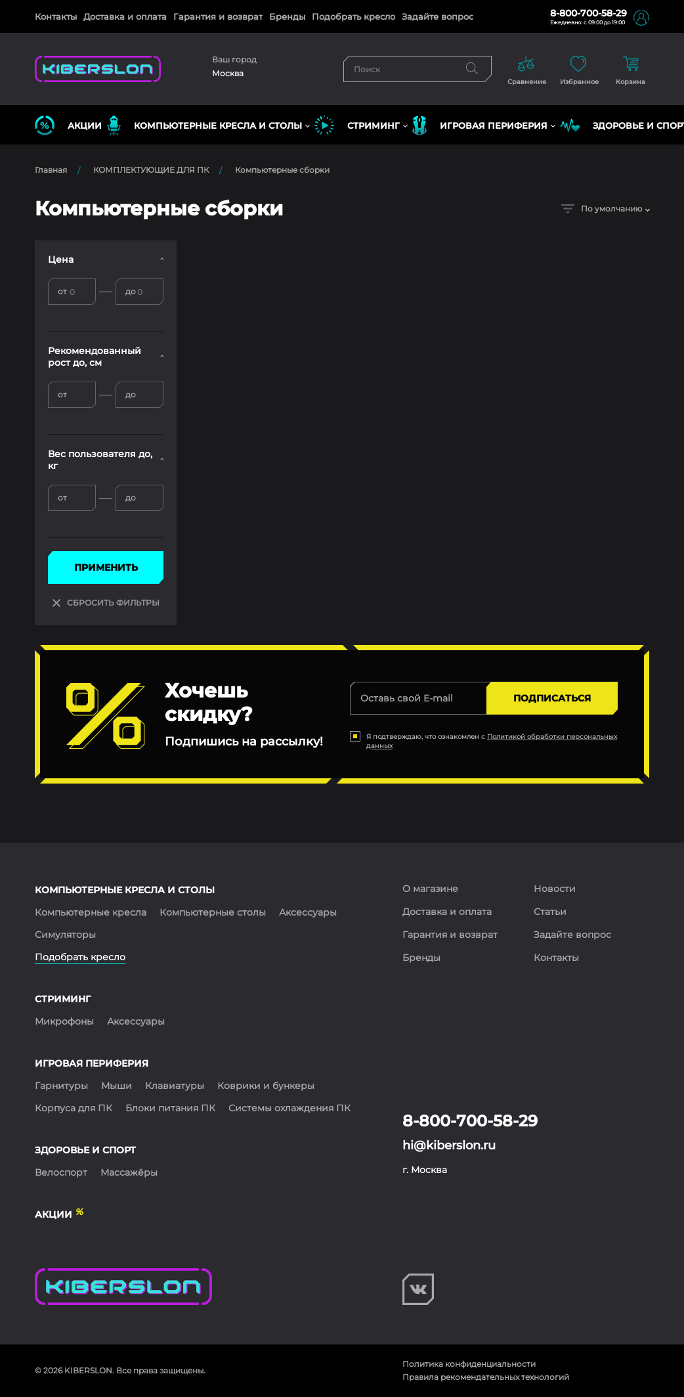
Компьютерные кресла (90, 912)
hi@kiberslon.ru (449, 1145)
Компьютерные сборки (282, 170)
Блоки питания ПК (170, 1108)
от (62, 291)
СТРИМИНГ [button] (357, 125)
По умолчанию (601, 208)
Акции (68, 125)
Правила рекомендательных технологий (485, 1377)
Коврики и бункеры (265, 1086)
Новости (555, 889)
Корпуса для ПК (73, 1108)
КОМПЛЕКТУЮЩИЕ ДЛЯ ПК (151, 170)
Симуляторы (65, 935)
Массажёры (129, 1172)
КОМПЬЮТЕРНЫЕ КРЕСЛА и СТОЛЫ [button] (204, 125)
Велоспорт (61, 1172)
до (130, 291)
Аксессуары (308, 912)
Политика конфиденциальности (469, 1364)
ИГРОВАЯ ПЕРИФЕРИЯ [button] (479, 125)
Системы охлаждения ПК (289, 1108)
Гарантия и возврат (218, 16)
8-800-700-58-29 (588, 13)
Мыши (116, 1086)
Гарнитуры (61, 1086)
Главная (51, 170)
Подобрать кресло (353, 16)
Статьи (550, 912)
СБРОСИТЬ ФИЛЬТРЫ (106, 603)
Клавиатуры (174, 1086)
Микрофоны (64, 1021)
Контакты (56, 16)
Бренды (287, 16)
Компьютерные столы (213, 912)
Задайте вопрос (437, 16)
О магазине (430, 889)
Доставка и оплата (125, 16)
